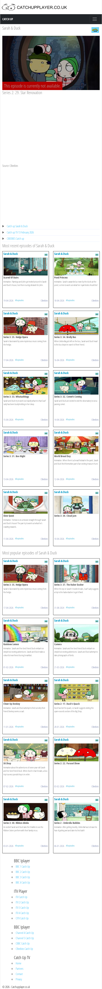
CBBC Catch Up (23, 943)
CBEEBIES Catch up (15, 239)
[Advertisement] (51, 122)
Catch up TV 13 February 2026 (20, 232)
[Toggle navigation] (95, 19)
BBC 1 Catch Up (23, 866)
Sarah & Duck (11, 28)
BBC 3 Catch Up (23, 877)
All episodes (19, 300)
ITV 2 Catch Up (22, 902)
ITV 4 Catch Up (22, 913)
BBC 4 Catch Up (23, 882)
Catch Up (7, 19)
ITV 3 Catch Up (22, 908)
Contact (19, 974)
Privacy (19, 979)
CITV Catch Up (22, 918)
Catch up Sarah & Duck (17, 226)
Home (18, 963)
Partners (19, 969)
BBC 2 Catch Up (23, 872)
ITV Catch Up (21, 897)
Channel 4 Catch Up (25, 933)
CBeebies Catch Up (24, 949)
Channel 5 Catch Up (25, 938)
